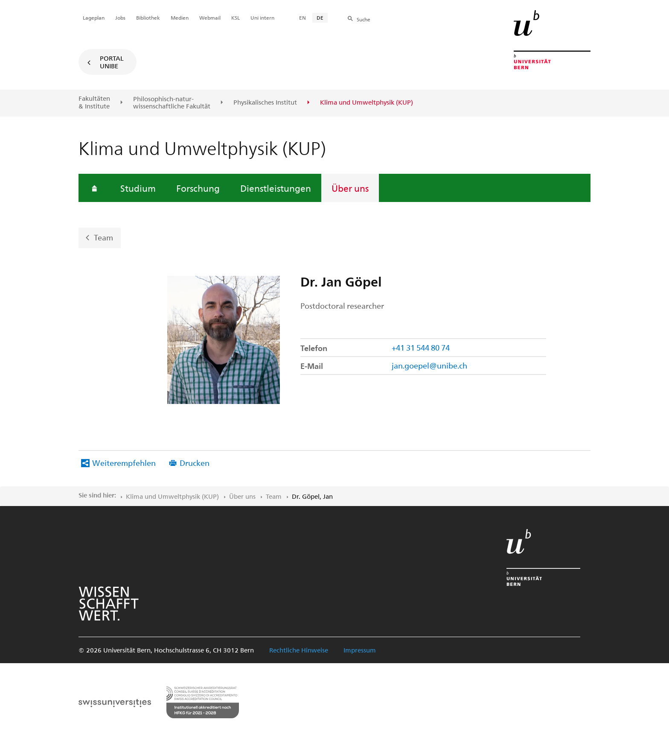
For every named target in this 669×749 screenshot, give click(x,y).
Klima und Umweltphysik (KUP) (172, 496)
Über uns (350, 188)
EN (302, 17)
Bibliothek (148, 17)
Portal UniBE (112, 62)
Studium (138, 188)
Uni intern (262, 17)
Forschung (198, 188)
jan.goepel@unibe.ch (429, 365)
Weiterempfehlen (124, 462)
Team (103, 237)
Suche (363, 19)
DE (320, 17)
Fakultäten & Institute (94, 102)
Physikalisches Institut (265, 102)
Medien (180, 17)
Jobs (120, 17)
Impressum (359, 650)
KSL (235, 17)
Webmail (210, 17)
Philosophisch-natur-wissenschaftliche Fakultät (171, 102)
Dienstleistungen (275, 188)
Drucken (194, 462)
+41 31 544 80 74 (421, 347)
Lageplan (94, 17)
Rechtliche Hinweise (298, 650)
